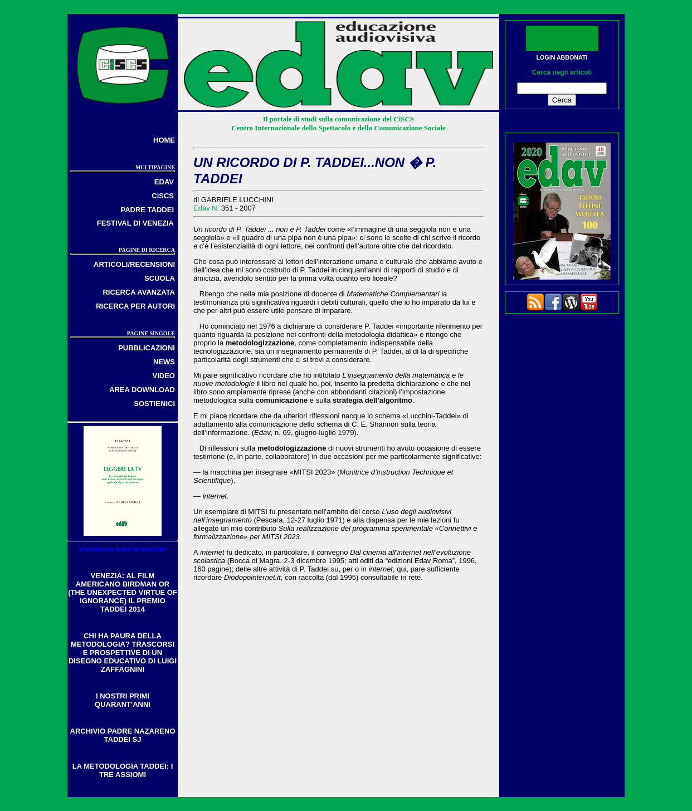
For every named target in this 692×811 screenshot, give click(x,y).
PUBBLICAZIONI (146, 348)
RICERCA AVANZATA (139, 292)
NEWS (164, 362)
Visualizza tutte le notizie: (122, 549)
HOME (164, 140)
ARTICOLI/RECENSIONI (134, 264)
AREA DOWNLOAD (142, 389)
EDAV (164, 182)
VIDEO (164, 376)
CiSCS (163, 196)
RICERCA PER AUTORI (135, 306)
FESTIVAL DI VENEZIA (135, 223)
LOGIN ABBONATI (562, 57)
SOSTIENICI (154, 403)
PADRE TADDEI (147, 210)
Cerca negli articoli (562, 72)
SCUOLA (159, 278)
